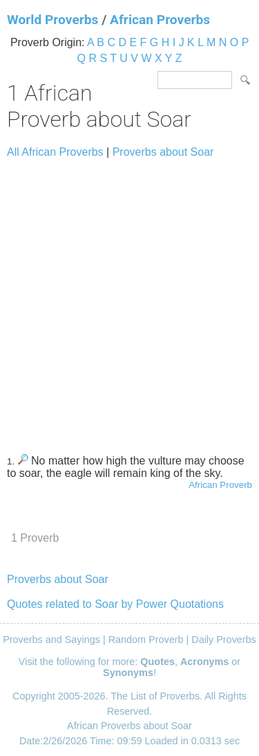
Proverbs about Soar (163, 152)
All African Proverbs (55, 152)
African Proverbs (160, 20)
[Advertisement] (129, 300)
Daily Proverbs (223, 639)
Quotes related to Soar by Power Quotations (115, 604)
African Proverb (220, 485)
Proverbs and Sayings (51, 639)
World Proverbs (52, 20)
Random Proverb (146, 639)
